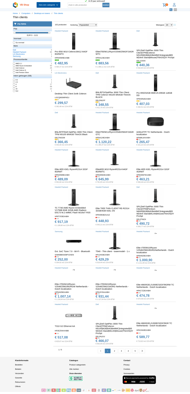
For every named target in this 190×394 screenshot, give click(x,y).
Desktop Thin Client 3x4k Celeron (70, 93)
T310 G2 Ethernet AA (65, 326)
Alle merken (74, 369)
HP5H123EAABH (103, 58)
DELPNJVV (100, 337)
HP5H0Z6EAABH (62, 292)
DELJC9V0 (140, 61)
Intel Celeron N (19, 70)
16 (15, 89)
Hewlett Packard (19, 52)
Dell (14, 50)
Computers (26, 13)
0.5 (15, 80)
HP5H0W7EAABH (143, 175)
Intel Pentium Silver (21, 72)
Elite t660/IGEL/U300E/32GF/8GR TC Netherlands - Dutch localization (154, 324)
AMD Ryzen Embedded (22, 66)
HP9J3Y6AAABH (102, 292)
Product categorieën (77, 365)
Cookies (127, 369)
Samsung (17, 56)
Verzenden (19, 373)
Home (15, 13)
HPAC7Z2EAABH (143, 291)
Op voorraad (18, 42)
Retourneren (20, 382)
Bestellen (18, 365)
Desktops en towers (42, 13)
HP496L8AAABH (143, 138)
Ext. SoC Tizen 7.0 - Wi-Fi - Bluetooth (72, 251)
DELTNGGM (60, 138)
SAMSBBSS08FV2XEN (64, 255)
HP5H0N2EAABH (143, 99)
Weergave (160, 25)
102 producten (60, 25)
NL (171, 10)
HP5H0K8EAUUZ (103, 215)
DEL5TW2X (141, 219)
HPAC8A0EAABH (143, 330)
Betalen (18, 369)
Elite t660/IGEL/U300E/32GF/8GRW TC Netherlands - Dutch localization (155, 285)
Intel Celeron (18, 68)
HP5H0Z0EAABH (143, 256)
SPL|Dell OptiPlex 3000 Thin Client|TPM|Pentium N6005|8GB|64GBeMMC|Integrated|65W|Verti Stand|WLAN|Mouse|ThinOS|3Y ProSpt (155, 211)
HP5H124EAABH (103, 138)
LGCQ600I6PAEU (62, 97)
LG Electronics (19, 54)
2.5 (15, 82)
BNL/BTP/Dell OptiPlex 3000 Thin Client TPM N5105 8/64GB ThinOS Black (73, 133)
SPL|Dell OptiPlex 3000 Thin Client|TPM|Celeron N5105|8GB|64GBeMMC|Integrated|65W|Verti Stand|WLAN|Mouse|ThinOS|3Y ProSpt (114, 328)
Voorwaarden (129, 373)
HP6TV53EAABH (62, 216)
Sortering (74, 25)
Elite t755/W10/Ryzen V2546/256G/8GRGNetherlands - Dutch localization (155, 250)
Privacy (127, 365)
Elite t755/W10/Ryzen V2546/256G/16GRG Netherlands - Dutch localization (112, 286)
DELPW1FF (100, 100)
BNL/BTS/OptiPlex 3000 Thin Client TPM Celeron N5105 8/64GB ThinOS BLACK (113, 94)
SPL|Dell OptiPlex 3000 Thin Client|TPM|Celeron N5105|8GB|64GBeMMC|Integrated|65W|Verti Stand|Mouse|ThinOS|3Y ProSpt (155, 54)
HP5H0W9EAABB (62, 58)
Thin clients (58, 13)
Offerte (18, 386)
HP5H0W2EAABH (103, 175)
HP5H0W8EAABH (62, 175)
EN (175, 10)
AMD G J (17, 63)
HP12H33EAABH (103, 255)
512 (15, 91)
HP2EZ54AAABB (62, 331)
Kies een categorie (48, 5)
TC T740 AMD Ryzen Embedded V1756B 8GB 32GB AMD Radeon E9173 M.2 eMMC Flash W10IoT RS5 (72, 210)
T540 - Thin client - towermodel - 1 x (113, 251)
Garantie (18, 378)
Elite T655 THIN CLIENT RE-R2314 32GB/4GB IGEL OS (112, 209)
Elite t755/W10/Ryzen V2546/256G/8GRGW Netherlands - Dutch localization (72, 286)
